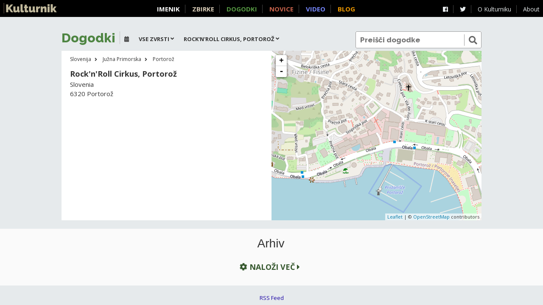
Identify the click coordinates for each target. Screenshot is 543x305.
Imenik (168, 9)
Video (315, 9)
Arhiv (271, 243)
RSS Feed (272, 298)
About (531, 9)
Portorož (163, 59)
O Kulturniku (494, 9)
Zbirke (203, 9)
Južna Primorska (122, 59)
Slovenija (80, 59)
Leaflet (395, 217)
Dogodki (242, 9)
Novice (281, 9)
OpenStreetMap (431, 217)
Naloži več (269, 266)
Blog (346, 9)
